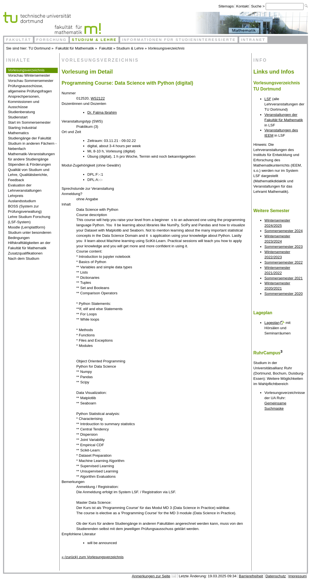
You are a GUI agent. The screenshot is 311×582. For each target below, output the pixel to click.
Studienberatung (21, 112)
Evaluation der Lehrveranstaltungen (25, 188)
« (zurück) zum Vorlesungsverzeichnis (92, 557)
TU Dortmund (39, 48)
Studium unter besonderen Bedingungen (29, 235)
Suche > (258, 6)
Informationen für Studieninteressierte (179, 40)
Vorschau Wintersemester (29, 75)
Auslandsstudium (22, 201)
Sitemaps (226, 6)
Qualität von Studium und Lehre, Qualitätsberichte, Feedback (28, 175)
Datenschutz (275, 576)
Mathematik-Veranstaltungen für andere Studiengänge (31, 156)
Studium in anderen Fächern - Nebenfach (32, 146)
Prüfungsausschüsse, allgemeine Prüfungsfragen (30, 88)
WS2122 (98, 98)
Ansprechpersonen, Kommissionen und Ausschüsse (24, 101)
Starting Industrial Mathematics (22, 130)
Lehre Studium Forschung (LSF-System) (29, 219)
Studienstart (18, 117)
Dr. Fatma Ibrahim (102, 112)
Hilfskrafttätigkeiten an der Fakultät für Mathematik (29, 245)
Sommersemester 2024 (283, 231)
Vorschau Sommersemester (30, 81)
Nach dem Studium (23, 258)
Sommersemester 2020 (283, 294)
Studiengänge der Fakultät (29, 138)
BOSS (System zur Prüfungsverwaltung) (25, 209)
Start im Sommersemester (29, 122)
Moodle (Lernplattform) (26, 227)
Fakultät (18, 40)
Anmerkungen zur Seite (151, 576)
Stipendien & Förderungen (29, 164)
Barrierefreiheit (251, 576)
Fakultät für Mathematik (75, 48)
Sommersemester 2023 (283, 247)
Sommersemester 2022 (283, 262)
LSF (267, 99)
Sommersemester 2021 (283, 278)
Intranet (253, 40)
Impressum (297, 576)
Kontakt (242, 6)
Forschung (51, 40)
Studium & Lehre (94, 40)
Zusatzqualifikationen (25, 253)
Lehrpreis (15, 196)
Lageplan (272, 323)
